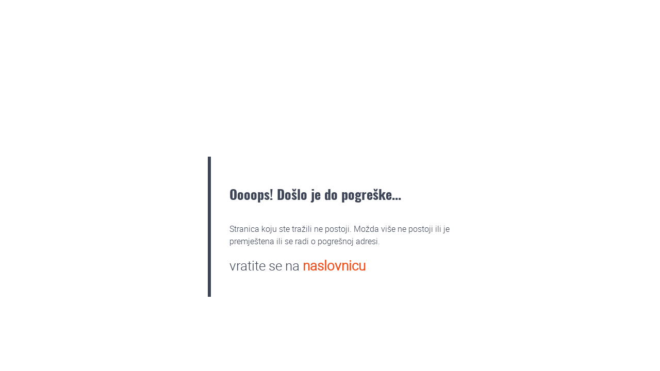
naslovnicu (334, 266)
